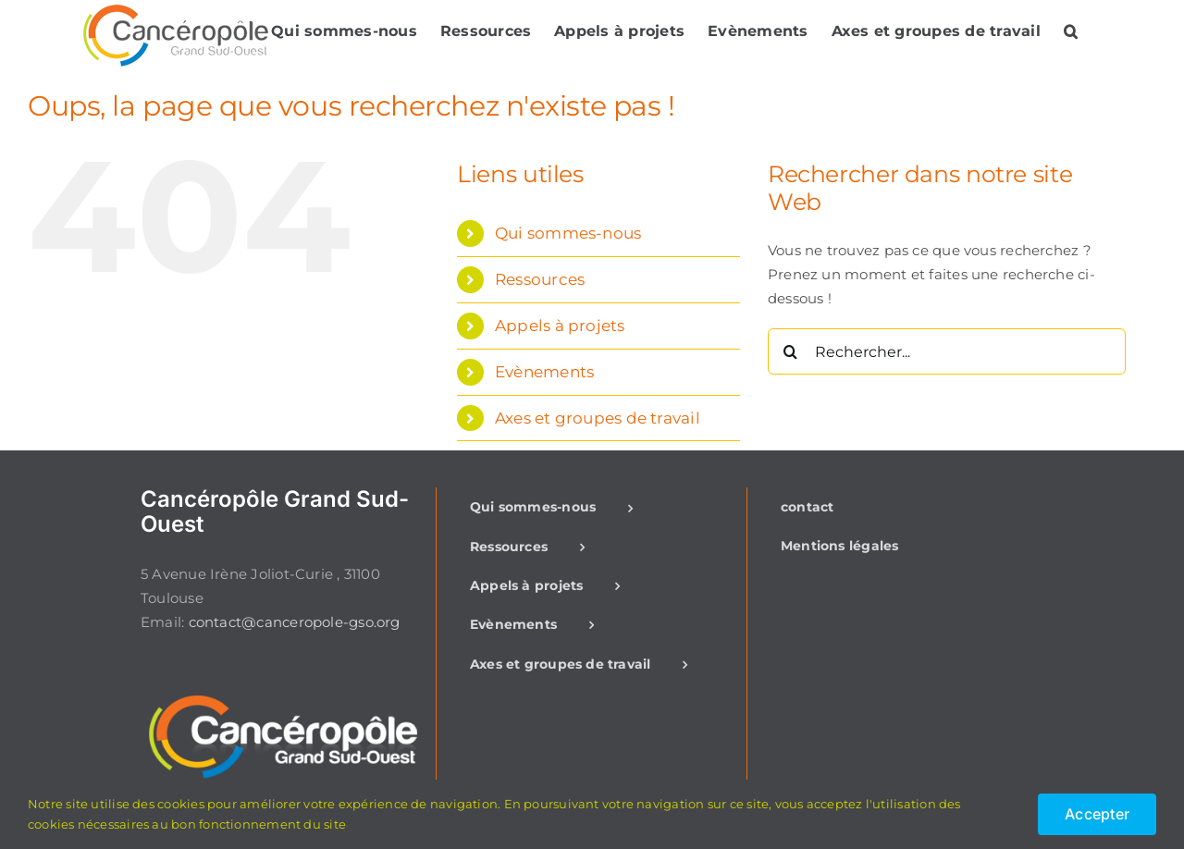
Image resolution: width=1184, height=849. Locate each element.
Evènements (544, 372)
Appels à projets (560, 325)
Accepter (1097, 814)
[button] (1071, 31)
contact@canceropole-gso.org (295, 622)
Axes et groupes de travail (597, 418)
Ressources (540, 279)
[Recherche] (791, 351)
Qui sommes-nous (568, 233)
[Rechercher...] (947, 351)
